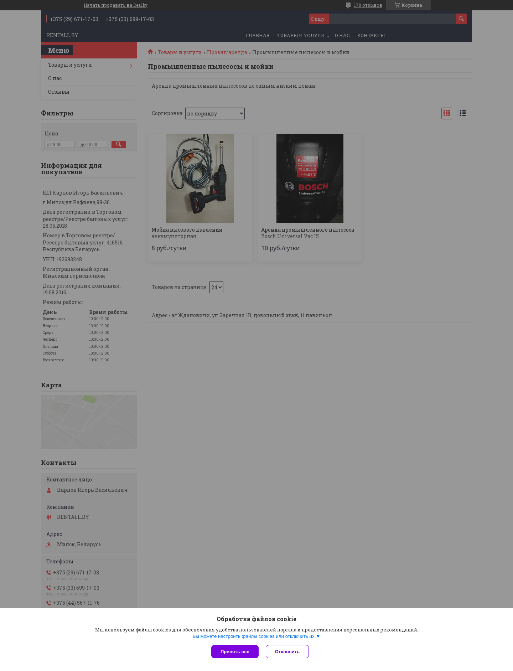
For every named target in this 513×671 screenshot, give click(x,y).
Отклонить (287, 651)
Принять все (235, 651)
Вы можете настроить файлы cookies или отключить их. (254, 636)
